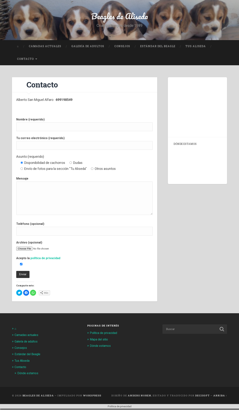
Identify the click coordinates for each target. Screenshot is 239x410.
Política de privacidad (105, 334)
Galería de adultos (87, 47)
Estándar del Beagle (157, 47)
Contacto (25, 60)
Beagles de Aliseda (119, 16)
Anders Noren (139, 396)
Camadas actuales (45, 47)
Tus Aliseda (195, 47)
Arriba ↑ (220, 396)
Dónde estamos (28, 374)
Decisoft (202, 396)
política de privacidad (45, 259)
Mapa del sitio (99, 341)
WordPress (92, 396)
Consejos (122, 47)
